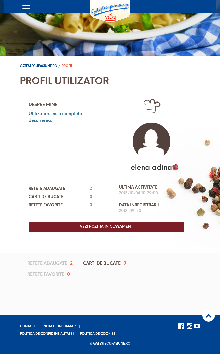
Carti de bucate (105, 263)
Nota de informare (60, 326)
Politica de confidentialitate (46, 334)
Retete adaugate (51, 263)
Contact (28, 326)
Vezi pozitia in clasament (106, 227)
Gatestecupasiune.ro (38, 66)
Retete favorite (49, 274)
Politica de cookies (97, 334)
